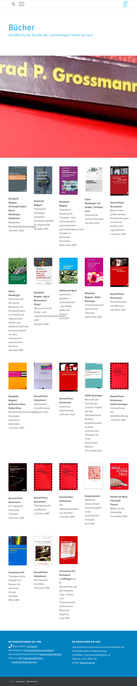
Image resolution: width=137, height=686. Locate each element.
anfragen (32, 646)
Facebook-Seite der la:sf (24, 662)
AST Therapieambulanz (30, 658)
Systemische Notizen (50, 654)
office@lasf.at (87, 662)
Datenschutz (32, 681)
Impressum (20, 681)
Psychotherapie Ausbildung (39, 650)
